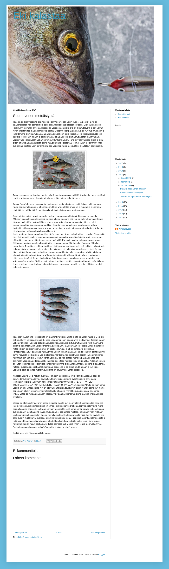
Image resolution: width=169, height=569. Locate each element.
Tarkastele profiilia (123, 233)
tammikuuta (126, 185)
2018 (120, 171)
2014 (120, 210)
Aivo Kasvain (125, 229)
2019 (120, 167)
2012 (120, 217)
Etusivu (59, 532)
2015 (120, 206)
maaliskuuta (126, 178)
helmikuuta (126, 182)
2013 (120, 214)
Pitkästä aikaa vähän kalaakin (133, 189)
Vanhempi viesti (98, 532)
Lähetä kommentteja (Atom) (30, 537)
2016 (120, 202)
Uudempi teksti (20, 532)
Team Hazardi (124, 114)
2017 (120, 175)
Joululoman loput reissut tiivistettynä (135, 196)
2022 (120, 163)
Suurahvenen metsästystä (131, 193)
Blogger (101, 554)
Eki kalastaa (39, 15)
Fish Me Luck (123, 117)
